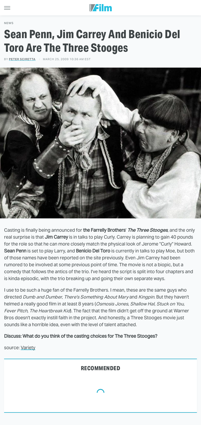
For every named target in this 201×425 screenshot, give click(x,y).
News (9, 23)
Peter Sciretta (22, 59)
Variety (28, 347)
